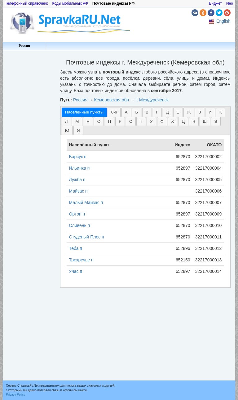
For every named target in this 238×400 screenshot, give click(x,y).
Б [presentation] (136, 112)
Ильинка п (79, 168)
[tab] (84, 112)
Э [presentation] (216, 121)
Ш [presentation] (205, 121)
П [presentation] (109, 121)
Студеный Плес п (86, 236)
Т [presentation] (141, 121)
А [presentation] (126, 112)
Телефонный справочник (26, 3)
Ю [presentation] (67, 130)
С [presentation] (130, 121)
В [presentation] (147, 112)
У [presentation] (151, 121)
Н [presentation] (88, 121)
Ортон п (77, 213)
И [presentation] (210, 112)
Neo (229, 3)
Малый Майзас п (86, 202)
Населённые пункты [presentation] (84, 112)
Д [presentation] (167, 112)
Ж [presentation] (189, 112)
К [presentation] (220, 112)
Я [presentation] (78, 130)
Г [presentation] (157, 112)
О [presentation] (98, 121)
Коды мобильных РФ (70, 3)
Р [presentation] (120, 121)
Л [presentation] (66, 121)
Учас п (75, 271)
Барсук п (77, 156)
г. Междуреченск (152, 99)
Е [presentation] (178, 112)
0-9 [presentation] (114, 112)
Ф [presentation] (162, 121)
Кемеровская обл (111, 99)
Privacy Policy (15, 394)
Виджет (215, 3)
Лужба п (77, 179)
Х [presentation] (172, 121)
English (223, 21)
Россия (24, 45)
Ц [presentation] (183, 121)
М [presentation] (77, 121)
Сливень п (79, 225)
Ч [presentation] (193, 121)
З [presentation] (199, 112)
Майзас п (78, 191)
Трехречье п (81, 259)
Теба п (75, 248)
